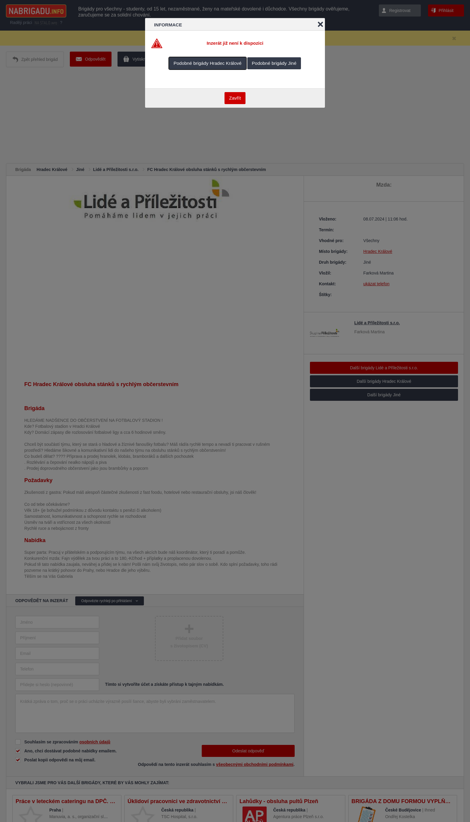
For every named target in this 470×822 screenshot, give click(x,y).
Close (320, 24)
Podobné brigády (208, 63)
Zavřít (235, 97)
